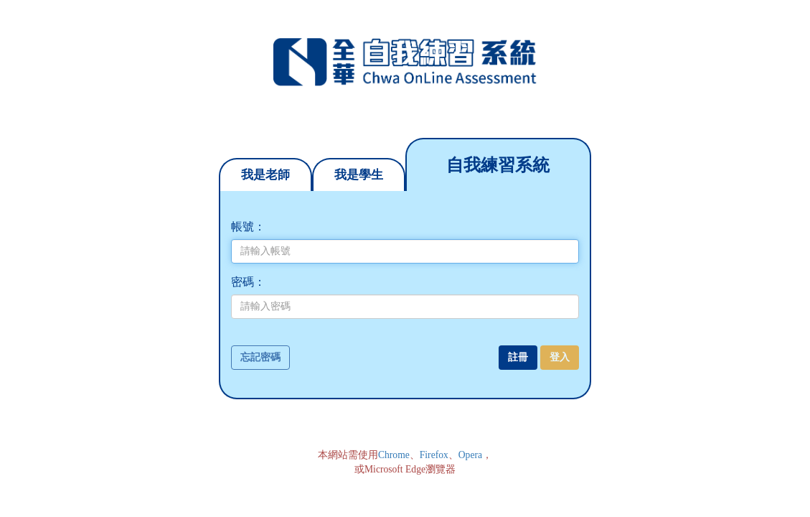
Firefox (434, 455)
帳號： (248, 226)
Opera (470, 455)
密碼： (248, 282)
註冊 (518, 357)
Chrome (394, 455)
